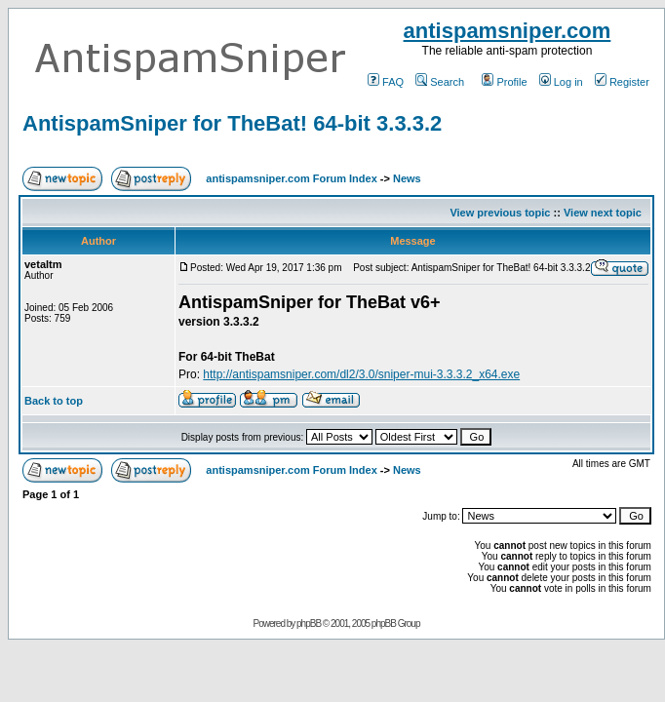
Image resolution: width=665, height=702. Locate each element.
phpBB (308, 623)
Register (622, 82)
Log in (561, 82)
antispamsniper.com (507, 31)
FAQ (386, 82)
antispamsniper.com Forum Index (291, 178)
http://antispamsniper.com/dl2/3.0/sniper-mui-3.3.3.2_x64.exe (361, 374)
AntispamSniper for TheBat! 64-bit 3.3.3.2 (232, 123)
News (407, 178)
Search (439, 82)
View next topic (603, 212)
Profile (504, 82)
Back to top (53, 401)
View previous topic (500, 212)
